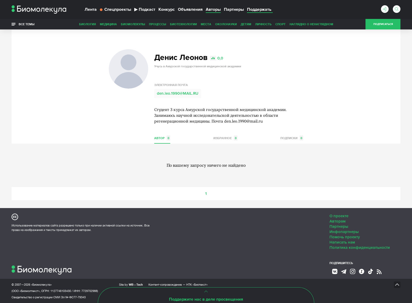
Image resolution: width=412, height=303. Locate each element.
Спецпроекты (115, 9)
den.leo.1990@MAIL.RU (177, 93)
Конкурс (166, 9)
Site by (131, 284)
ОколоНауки (226, 24)
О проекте (338, 216)
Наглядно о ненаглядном (311, 24)
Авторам (337, 221)
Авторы (213, 9)
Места (206, 24)
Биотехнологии (183, 24)
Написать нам (342, 242)
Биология (87, 24)
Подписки (291, 137)
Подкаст (144, 9)
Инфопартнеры (344, 231)
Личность (263, 24)
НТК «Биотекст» (197, 284)
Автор (162, 137)
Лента (91, 9)
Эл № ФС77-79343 (73, 297)
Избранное (225, 137)
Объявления (190, 9)
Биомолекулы (133, 24)
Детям (246, 24)
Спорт (280, 24)
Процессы (157, 24)
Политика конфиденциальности (359, 247)
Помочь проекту (344, 237)
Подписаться (383, 24)
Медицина (108, 24)
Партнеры (234, 9)
